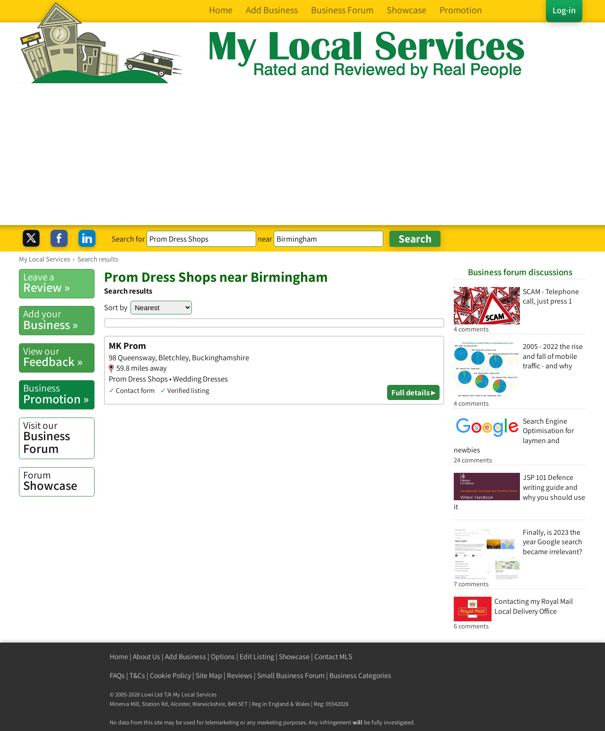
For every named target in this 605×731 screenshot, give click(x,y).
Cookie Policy (170, 675)
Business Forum (58, 437)
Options (223, 656)
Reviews (239, 675)
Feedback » (58, 357)
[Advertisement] (302, 154)
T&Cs (137, 675)
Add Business (185, 656)
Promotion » (58, 394)
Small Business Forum (291, 675)
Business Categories (360, 675)
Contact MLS (333, 656)
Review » (58, 283)
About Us (146, 656)
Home (119, 656)
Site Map (209, 675)
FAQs (117, 675)
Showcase (58, 481)
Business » (58, 319)
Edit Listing (257, 656)
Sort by (116, 307)
